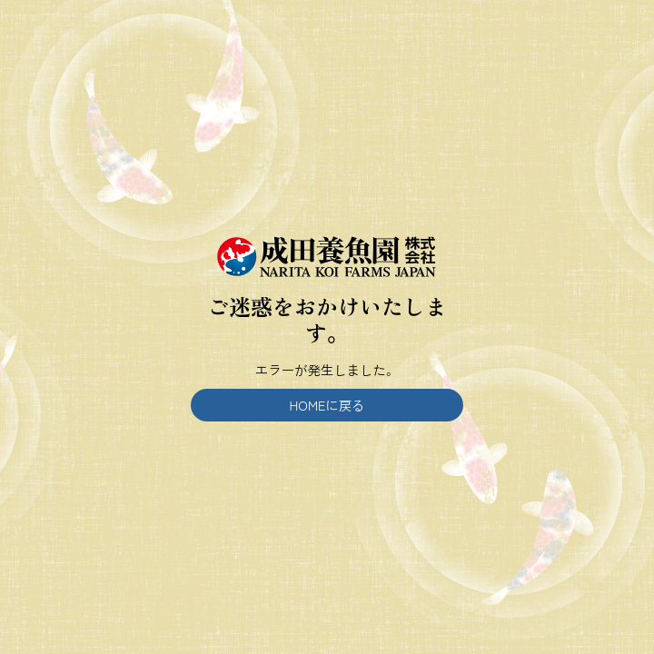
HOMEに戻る (327, 404)
